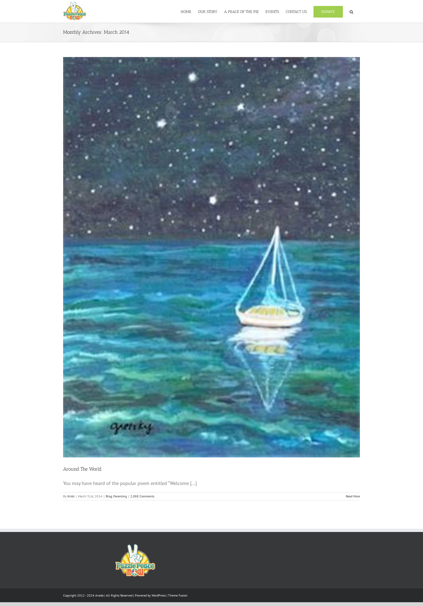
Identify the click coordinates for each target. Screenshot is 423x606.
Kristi (70, 509)
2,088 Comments (142, 509)
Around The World (82, 482)
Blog (109, 509)
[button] (351, 11)
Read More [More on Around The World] (353, 509)
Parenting (120, 509)
